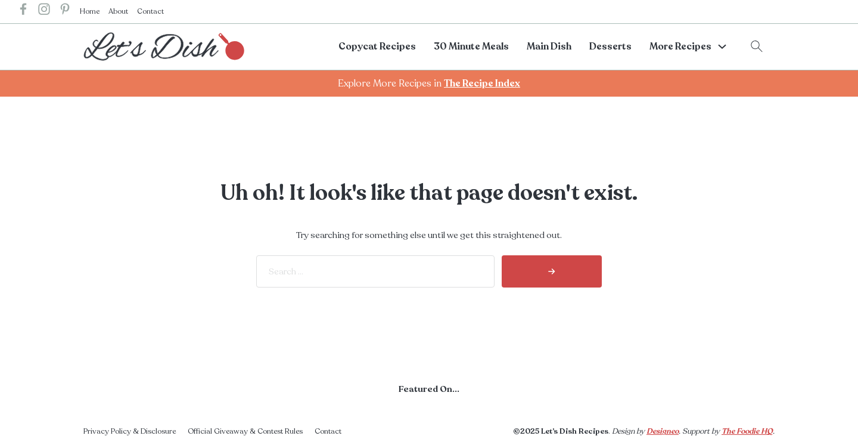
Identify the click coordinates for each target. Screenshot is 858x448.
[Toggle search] (757, 46)
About (118, 11)
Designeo (662, 431)
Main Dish (549, 46)
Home (90, 11)
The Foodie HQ (747, 431)
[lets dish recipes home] (163, 46)
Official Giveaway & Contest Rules (245, 431)
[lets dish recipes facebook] (23, 11)
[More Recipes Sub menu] (722, 46)
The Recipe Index (482, 83)
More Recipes (680, 46)
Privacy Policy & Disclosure (129, 431)
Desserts (610, 46)
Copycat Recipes (377, 46)
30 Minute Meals (471, 46)
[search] (552, 271)
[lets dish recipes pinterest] (65, 11)
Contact (150, 11)
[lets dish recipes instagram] (44, 11)
